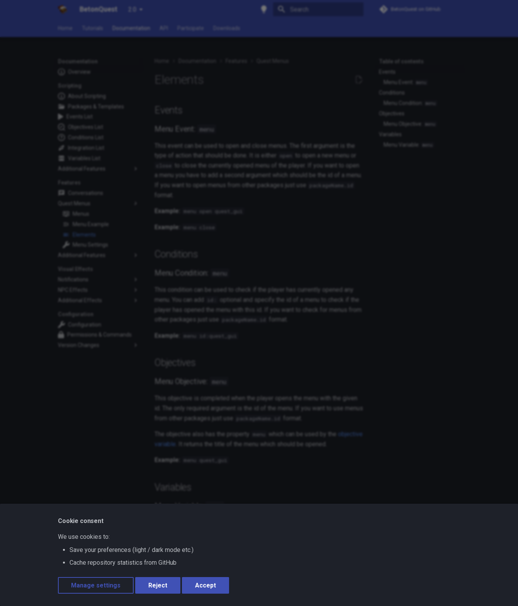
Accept (205, 585)
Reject (157, 585)
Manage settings (96, 585)
